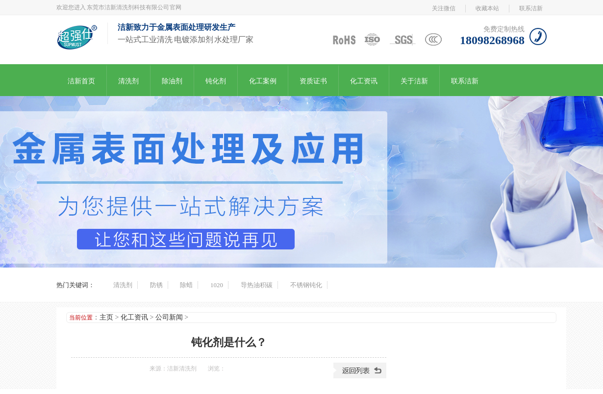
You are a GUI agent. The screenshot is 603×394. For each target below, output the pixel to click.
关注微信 (443, 8)
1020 (216, 285)
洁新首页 (81, 81)
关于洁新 (414, 81)
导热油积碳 (257, 285)
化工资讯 (363, 81)
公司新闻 (169, 317)
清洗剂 (128, 81)
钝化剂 (215, 81)
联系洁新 (531, 8)
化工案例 (262, 81)
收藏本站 (487, 8)
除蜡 (186, 285)
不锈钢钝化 (306, 285)
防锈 (156, 285)
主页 (106, 317)
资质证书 (313, 81)
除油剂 (172, 81)
